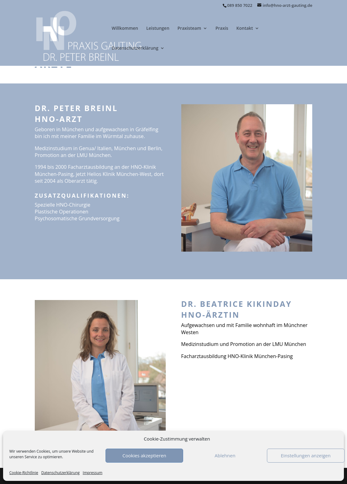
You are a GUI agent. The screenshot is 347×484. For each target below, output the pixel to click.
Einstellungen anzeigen (306, 455)
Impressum (92, 472)
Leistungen (157, 28)
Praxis (221, 28)
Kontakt (245, 28)
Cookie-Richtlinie (23, 472)
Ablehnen (225, 455)
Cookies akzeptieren (144, 455)
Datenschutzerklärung (60, 472)
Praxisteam (189, 28)
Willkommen (125, 28)
